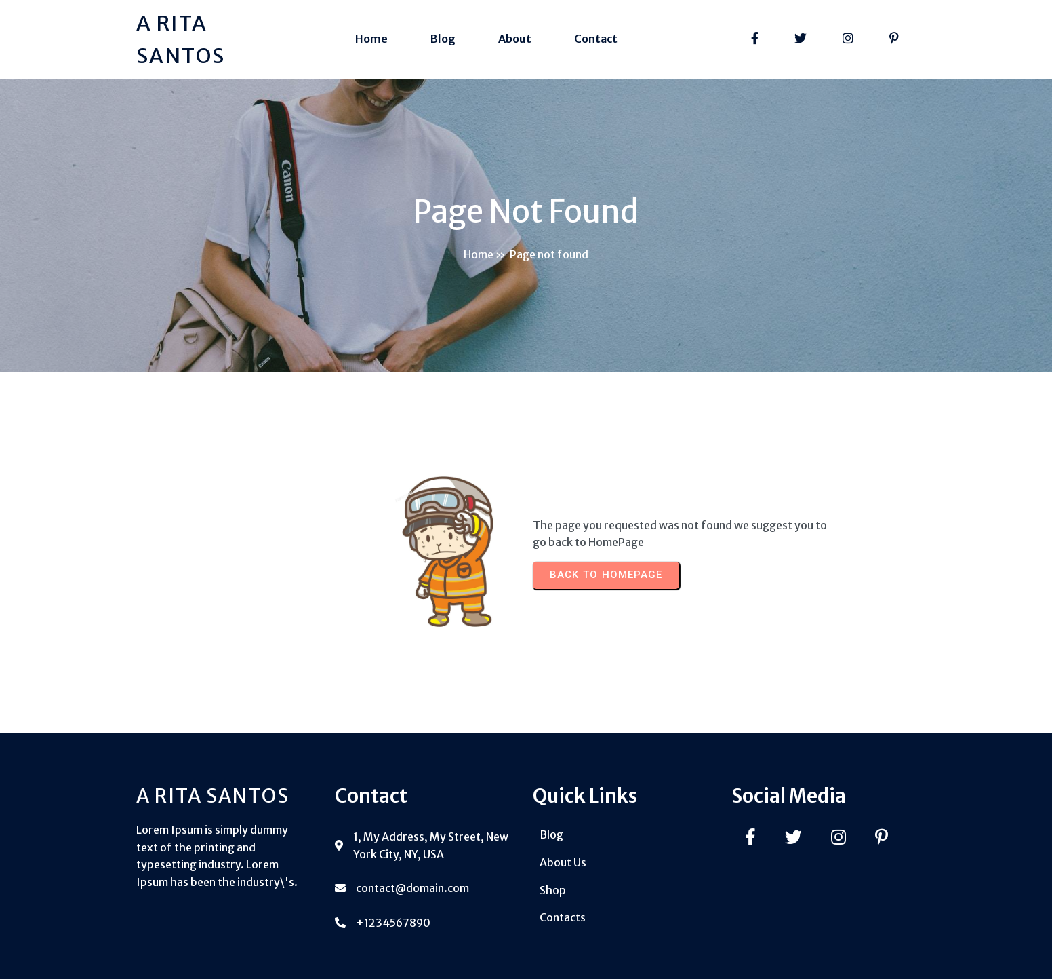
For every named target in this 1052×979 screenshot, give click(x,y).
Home (478, 254)
